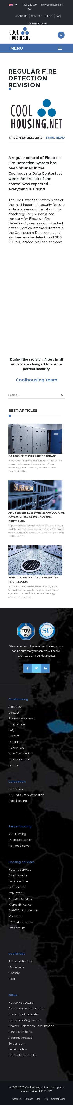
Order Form (16, 742)
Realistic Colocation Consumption (31, 1026)
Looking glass (17, 1049)
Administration (18, 875)
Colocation (15, 789)
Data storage (17, 887)
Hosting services (19, 869)
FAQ (58, 16)
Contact (36, 16)
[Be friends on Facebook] (27, 671)
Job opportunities (20, 961)
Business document (22, 718)
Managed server (19, 845)
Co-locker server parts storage (32, 456)
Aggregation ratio (20, 1037)
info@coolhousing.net (52, 5)
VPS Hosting (17, 834)
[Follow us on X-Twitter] (36, 671)
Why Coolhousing (20, 753)
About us (21, 16)
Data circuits (16, 928)
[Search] (62, 395)
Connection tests (20, 1032)
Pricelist (13, 736)
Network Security (20, 899)
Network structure (20, 1002)
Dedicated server (20, 840)
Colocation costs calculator (26, 1008)
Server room (16, 1043)
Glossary (14, 973)
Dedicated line (18, 881)
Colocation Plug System (24, 1020)
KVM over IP (17, 893)
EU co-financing (19, 759)
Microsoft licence (20, 904)
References (16, 747)
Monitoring (15, 916)
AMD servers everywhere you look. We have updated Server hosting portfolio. (36, 516)
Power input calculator (23, 1014)
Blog (49, 16)
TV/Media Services (20, 922)
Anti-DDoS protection (23, 910)
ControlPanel (38, 23)
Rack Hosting (17, 801)
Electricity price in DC (22, 1055)
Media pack (16, 967)
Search (13, 765)
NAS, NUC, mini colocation (26, 795)
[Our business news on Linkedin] (45, 671)
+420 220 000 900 (29, 7)
